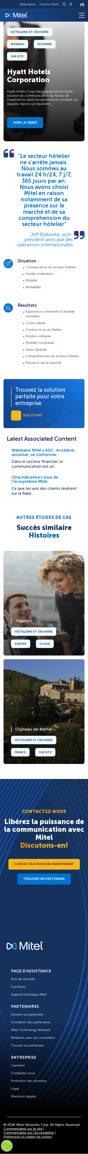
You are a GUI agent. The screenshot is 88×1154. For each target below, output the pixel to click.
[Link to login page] (70, 4)
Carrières (18, 1065)
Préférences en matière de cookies (28, 1137)
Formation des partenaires (31, 1022)
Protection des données (29, 1081)
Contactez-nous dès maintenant (44, 864)
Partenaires (28, 4)
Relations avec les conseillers (33, 1038)
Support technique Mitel (28, 995)
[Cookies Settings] (7, 1146)
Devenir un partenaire (27, 1014)
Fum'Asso (18, 987)
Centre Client (49, 4)
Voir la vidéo (25, 122)
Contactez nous (23, 1073)
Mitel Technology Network (30, 1030)
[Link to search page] (64, 4)
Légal (15, 1089)
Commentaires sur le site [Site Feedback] (23, 1129)
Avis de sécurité (23, 979)
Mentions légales (23, 1096)
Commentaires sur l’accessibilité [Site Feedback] (29, 1133)
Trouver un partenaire (44, 879)
